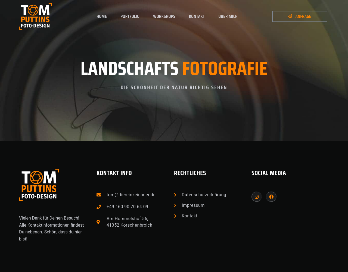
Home (102, 16)
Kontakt (197, 16)
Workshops (164, 16)
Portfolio (129, 16)
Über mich (228, 16)
